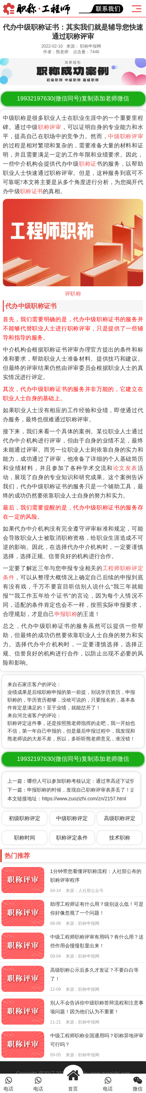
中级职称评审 (125, 136)
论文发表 (125, 468)
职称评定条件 (72, 838)
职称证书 (31, 191)
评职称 (73, 294)
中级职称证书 (37, 306)
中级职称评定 (72, 818)
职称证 (88, 164)
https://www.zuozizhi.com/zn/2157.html (84, 798)
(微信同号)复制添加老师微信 (73, 98)
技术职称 (119, 838)
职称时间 (24, 838)
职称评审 (49, 127)
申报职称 (65, 614)
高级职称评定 (119, 818)
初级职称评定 (24, 818)
